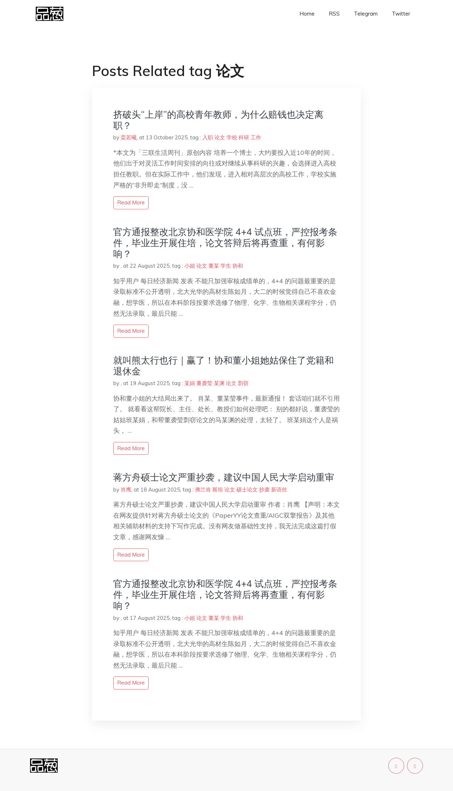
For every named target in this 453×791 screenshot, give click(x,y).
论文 (219, 137)
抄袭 (264, 489)
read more (131, 202)
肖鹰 (126, 489)
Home (307, 13)
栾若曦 (129, 137)
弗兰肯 (203, 489)
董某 (213, 265)
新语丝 (279, 489)
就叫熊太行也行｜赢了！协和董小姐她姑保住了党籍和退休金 (223, 365)
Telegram (366, 13)
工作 (256, 137)
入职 (207, 137)
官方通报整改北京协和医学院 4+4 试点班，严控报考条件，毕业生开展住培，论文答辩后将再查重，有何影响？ (225, 243)
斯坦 (217, 489)
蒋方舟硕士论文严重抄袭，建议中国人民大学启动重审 (223, 477)
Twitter (401, 13)
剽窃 (243, 383)
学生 (225, 265)
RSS (334, 13)
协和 (238, 265)
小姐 (189, 265)
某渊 (219, 383)
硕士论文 (247, 489)
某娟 (189, 383)
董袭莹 (204, 383)
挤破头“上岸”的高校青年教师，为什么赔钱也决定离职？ (218, 120)
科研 (244, 137)
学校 (231, 137)
